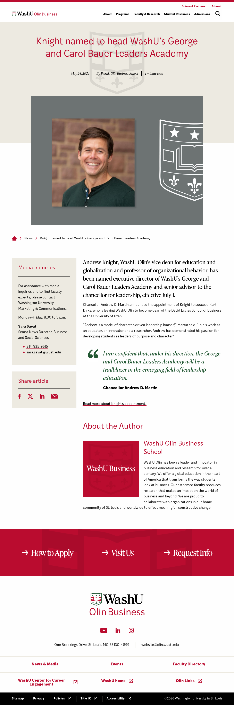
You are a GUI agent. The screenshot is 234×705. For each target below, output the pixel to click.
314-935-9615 (37, 347)
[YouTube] (103, 632)
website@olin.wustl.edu (160, 645)
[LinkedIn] (42, 397)
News (28, 238)
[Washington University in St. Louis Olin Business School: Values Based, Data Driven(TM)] (117, 614)
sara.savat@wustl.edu (43, 352)
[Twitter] (30, 397)
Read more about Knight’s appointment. (114, 404)
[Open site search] (217, 13)
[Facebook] (19, 397)
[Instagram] (131, 632)
